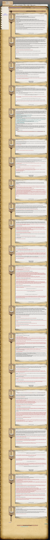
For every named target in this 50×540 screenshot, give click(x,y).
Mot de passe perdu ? (26, 526)
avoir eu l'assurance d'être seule (27, 27)
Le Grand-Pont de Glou (19, 7)
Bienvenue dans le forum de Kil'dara (12, 7)
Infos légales (22, 526)
